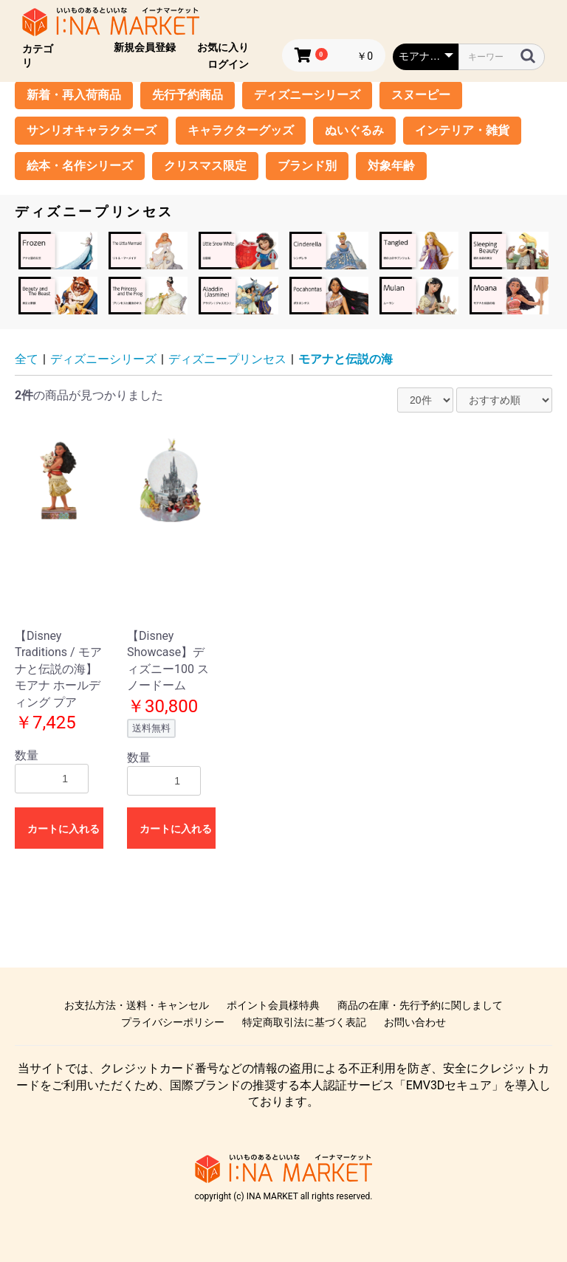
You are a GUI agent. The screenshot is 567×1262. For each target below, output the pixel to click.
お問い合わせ (415, 1022)
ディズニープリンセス (227, 359)
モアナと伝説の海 (345, 359)
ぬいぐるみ (354, 130)
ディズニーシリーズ (307, 95)
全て (26, 359)
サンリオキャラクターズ (92, 130)
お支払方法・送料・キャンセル (136, 1005)
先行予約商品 (187, 95)
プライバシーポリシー (172, 1022)
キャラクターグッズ (241, 130)
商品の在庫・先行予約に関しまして (420, 1005)
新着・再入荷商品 (74, 95)
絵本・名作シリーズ (80, 166)
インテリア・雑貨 (462, 130)
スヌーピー (420, 95)
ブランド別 (307, 166)
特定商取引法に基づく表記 (304, 1022)
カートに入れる (63, 829)
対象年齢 (391, 166)
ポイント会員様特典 (273, 1005)
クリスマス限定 (205, 166)
